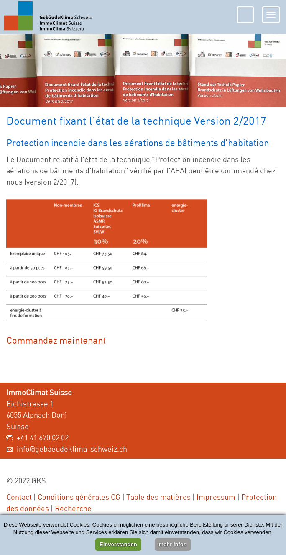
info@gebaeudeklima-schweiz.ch (72, 448)
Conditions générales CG (79, 496)
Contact (19, 496)
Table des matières (158, 496)
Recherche (73, 508)
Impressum (216, 496)
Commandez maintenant (56, 340)
